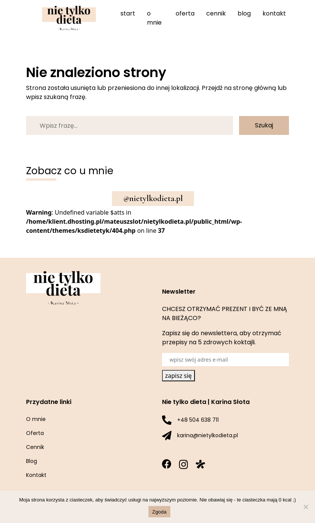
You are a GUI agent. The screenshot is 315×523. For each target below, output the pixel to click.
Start (127, 13)
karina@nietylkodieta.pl (207, 435)
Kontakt (274, 13)
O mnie (154, 18)
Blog (244, 13)
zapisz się (178, 375)
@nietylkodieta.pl (153, 198)
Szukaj (264, 125)
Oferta (185, 13)
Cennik (216, 13)
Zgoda (159, 512)
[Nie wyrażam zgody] (305, 507)
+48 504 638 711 (198, 420)
